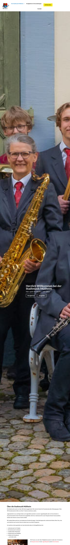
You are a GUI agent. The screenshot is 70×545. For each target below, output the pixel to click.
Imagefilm (42, 295)
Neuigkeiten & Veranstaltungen (33, 3)
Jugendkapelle (45, 541)
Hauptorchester (35, 541)
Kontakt (39, 8)
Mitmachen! (48, 4)
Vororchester (56, 541)
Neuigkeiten (31, 295)
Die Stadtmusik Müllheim (17, 3)
